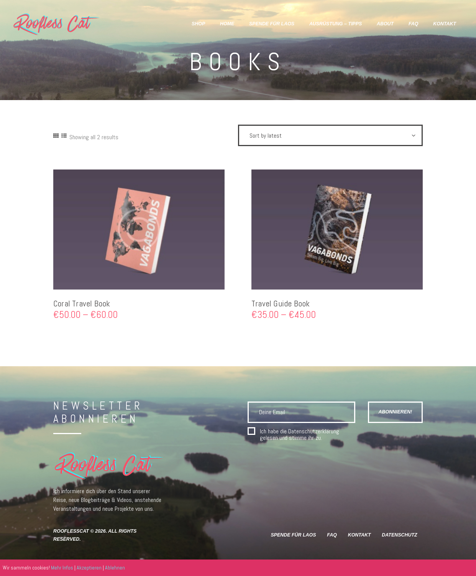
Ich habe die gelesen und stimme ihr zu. (299, 434)
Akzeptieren (89, 567)
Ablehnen (115, 567)
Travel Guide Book (280, 303)
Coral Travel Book (81, 303)
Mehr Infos (62, 567)
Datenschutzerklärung (313, 431)
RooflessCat (71, 531)
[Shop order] (330, 135)
